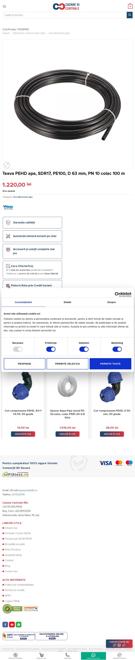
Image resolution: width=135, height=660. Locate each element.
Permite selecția (67, 363)
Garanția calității (24, 222)
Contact (9, 560)
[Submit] (130, 15)
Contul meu (11, 571)
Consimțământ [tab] (23, 302)
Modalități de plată (15, 544)
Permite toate (110, 363)
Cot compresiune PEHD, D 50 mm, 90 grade (112, 412)
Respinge (24, 363)
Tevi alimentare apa (59, 33)
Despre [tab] (111, 302)
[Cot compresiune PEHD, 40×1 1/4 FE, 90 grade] (23, 386)
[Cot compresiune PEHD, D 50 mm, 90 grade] (112, 386)
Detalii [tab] (67, 302)
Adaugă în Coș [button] (23, 434)
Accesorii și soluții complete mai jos (34, 251)
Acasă (5, 33)
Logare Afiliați (12, 601)
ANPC (8, 595)
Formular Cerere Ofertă (17, 533)
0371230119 (18, 494)
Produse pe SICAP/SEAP (18, 538)
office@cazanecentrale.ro (23, 490)
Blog (7, 566)
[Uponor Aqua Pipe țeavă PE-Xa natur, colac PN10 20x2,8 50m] (67, 386)
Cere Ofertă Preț (22, 266)
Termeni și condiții (14, 590)
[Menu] (4, 6)
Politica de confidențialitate (19, 584)
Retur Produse (13, 549)
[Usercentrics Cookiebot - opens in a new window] (117, 292)
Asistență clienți (13, 555)
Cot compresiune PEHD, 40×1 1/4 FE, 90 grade (23, 412)
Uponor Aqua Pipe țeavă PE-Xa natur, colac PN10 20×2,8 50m (67, 414)
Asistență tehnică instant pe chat (34, 236)
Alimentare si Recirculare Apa (29, 33)
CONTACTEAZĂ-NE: (119, 644)
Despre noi (11, 528)
